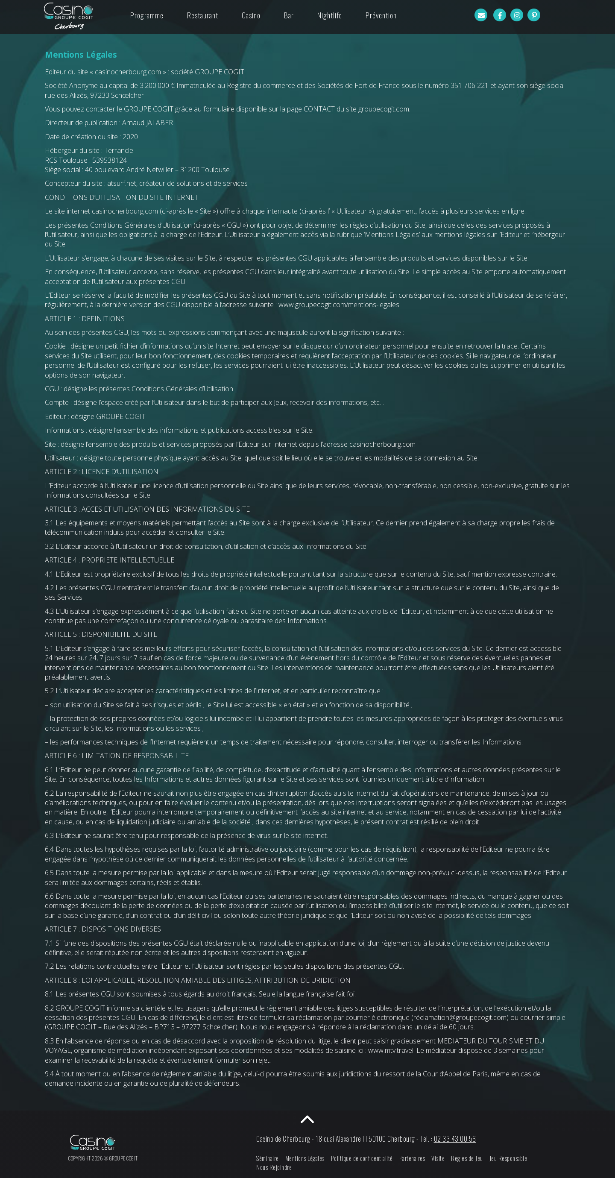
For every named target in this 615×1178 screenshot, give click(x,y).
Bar (289, 15)
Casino (251, 15)
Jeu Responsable (508, 1158)
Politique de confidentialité (362, 1158)
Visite (438, 1158)
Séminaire (267, 1158)
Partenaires (412, 1158)
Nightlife (329, 15)
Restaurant (202, 15)
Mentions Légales (305, 1158)
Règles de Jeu (467, 1158)
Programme (147, 15)
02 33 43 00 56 (455, 1139)
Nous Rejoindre (274, 1167)
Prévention (381, 15)
